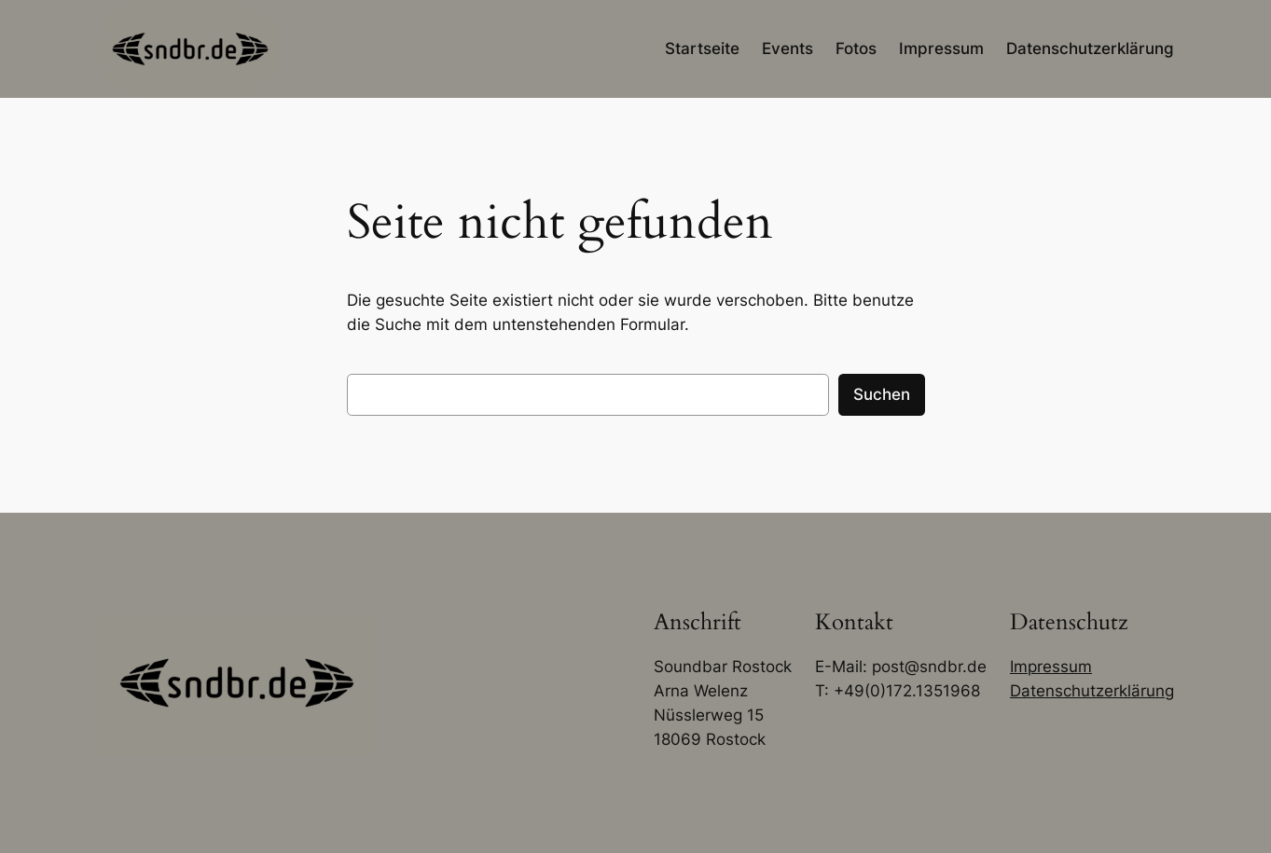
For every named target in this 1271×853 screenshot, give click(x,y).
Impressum (1051, 666)
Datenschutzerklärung (1092, 690)
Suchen (881, 394)
